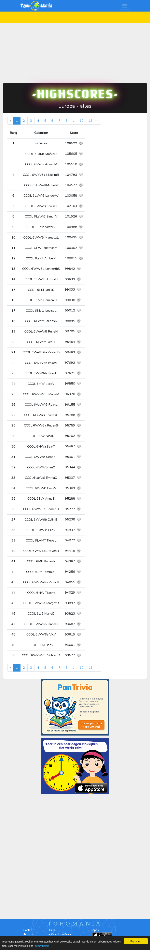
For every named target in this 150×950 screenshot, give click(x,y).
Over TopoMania (61, 934)
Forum (28, 934)
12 (82, 120)
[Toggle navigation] (124, 6)
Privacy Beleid (41, 946)
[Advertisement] (75, 51)
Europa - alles (75, 106)
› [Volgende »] (98, 120)
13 (91, 120)
